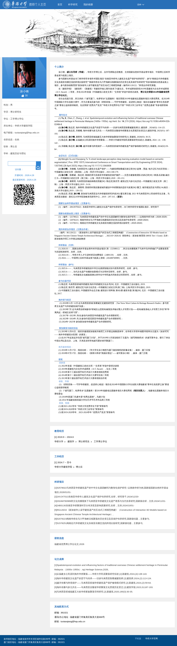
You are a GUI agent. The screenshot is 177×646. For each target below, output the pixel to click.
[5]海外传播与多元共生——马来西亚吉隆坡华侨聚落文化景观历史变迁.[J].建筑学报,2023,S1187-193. (103, 587)
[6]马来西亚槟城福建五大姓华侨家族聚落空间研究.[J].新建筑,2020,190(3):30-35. (93, 591)
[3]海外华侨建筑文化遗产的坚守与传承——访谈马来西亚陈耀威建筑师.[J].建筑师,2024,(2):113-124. (103, 578)
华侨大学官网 (151, 638)
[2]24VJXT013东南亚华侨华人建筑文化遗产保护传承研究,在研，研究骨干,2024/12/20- (96, 496)
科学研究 (73, 4)
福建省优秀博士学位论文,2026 (69, 544)
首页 (60, 4)
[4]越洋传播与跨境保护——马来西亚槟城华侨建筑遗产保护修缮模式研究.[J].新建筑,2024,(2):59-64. (102, 583)
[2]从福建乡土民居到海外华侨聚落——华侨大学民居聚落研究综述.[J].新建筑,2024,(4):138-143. (100, 574)
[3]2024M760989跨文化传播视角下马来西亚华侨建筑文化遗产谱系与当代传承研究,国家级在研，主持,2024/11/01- (110, 501)
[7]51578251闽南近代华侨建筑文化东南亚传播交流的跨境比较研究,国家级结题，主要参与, (98, 523)
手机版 (138, 638)
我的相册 (88, 4)
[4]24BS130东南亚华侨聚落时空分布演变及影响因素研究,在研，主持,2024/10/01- (94, 505)
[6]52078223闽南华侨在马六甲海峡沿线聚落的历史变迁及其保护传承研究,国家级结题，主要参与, (102, 518)
